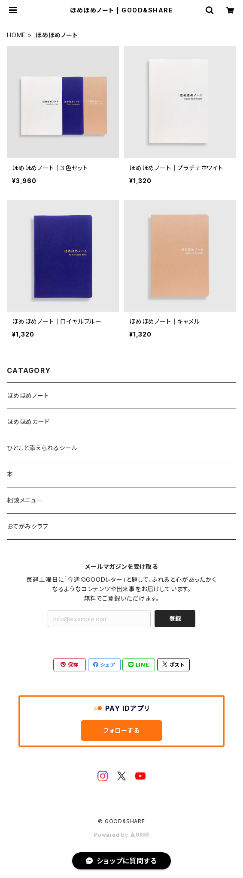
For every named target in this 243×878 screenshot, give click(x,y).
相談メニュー (25, 500)
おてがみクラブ (28, 526)
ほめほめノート (28, 395)
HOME (16, 35)
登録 (175, 618)
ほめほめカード (28, 421)
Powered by (121, 835)
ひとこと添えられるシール (42, 447)
